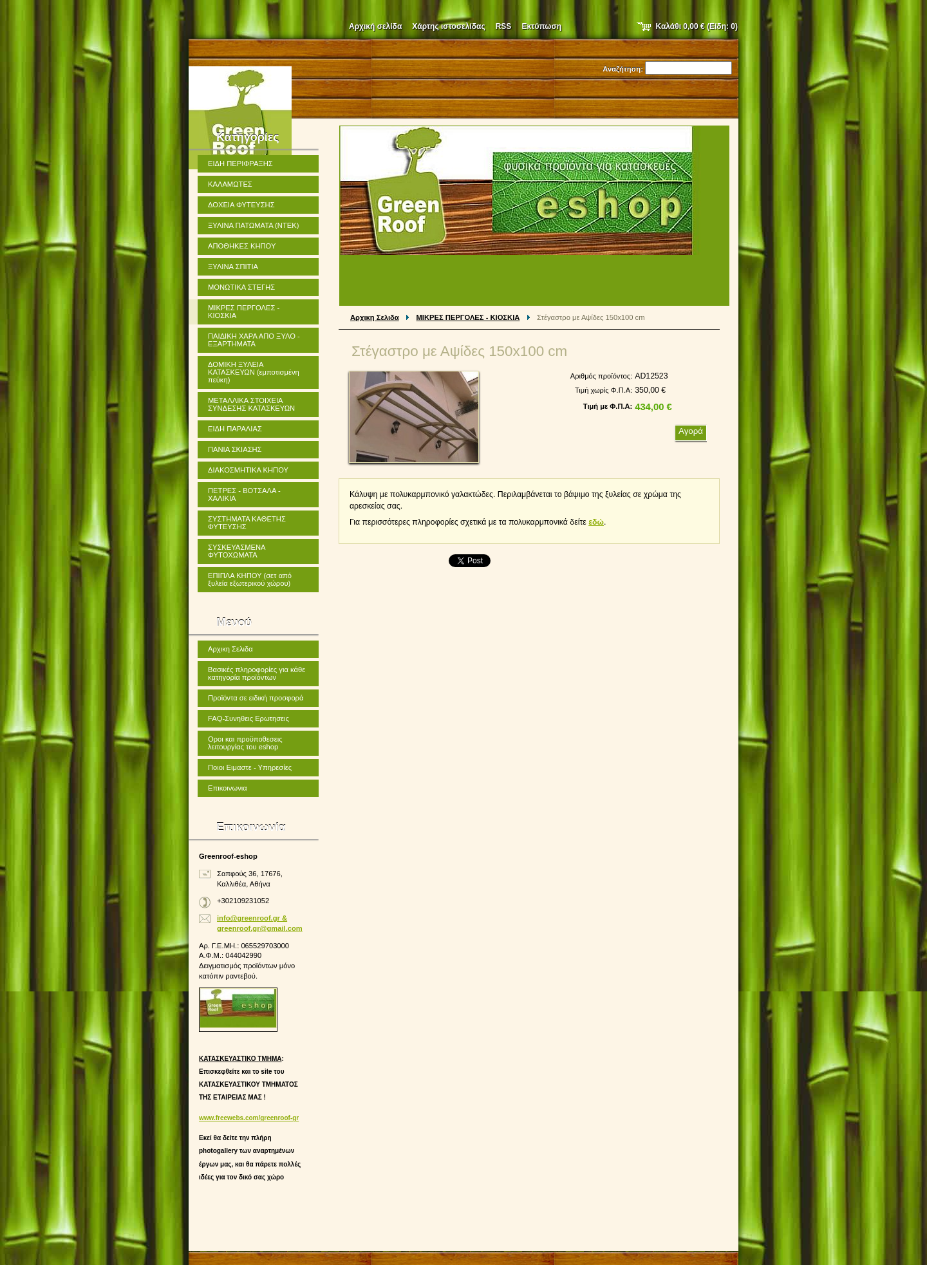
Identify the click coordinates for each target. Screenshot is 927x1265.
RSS (504, 26)
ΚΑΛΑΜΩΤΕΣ (230, 184)
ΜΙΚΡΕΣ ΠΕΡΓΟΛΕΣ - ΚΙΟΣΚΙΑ (468, 317)
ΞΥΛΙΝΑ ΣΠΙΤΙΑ (233, 266)
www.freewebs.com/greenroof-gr (249, 1117)
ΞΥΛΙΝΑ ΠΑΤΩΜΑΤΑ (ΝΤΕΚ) (253, 225)
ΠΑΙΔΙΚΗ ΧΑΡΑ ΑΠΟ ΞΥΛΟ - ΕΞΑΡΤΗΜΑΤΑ (254, 340)
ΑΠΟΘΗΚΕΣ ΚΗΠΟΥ (242, 246)
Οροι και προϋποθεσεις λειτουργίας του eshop (245, 743)
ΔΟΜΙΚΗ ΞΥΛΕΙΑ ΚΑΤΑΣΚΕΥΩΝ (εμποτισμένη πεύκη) (253, 372)
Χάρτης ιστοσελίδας (448, 26)
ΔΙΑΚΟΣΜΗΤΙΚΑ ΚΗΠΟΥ (248, 470)
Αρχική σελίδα (375, 26)
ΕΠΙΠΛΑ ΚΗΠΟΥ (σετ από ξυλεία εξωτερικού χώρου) (250, 579)
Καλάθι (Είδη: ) (697, 26)
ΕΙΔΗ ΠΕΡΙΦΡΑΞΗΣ (240, 163)
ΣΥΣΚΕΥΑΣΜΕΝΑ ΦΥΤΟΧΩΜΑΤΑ (237, 551)
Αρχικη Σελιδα (374, 317)
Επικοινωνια (227, 788)
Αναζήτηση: (623, 69)
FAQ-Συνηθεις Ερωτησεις (248, 718)
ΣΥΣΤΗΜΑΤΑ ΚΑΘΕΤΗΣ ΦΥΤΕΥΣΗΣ (247, 522)
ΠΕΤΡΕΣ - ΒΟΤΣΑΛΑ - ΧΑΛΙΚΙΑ (244, 494)
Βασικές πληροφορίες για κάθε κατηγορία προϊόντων (256, 673)
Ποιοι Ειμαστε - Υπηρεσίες (250, 767)
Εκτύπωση (541, 26)
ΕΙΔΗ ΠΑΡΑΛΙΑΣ (235, 429)
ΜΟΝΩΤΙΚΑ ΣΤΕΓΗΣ (241, 287)
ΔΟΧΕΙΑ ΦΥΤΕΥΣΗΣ (241, 205)
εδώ (596, 522)
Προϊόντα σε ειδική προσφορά (255, 698)
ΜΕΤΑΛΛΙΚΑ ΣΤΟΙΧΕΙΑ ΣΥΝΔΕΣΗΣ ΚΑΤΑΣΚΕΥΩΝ (251, 404)
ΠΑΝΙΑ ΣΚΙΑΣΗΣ (235, 449)
